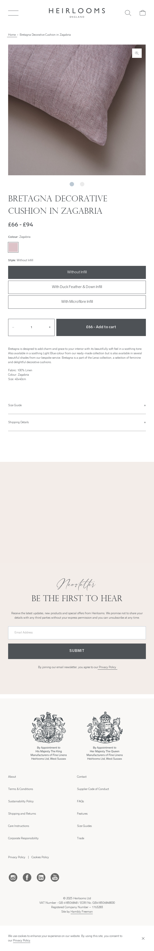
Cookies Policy (40, 857)
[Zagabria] (13, 247)
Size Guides (84, 826)
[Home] (77, 13)
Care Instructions (18, 826)
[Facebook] (27, 877)
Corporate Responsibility (23, 838)
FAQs (80, 801)
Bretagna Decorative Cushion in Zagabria (45, 34)
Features (82, 813)
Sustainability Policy (21, 801)
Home (12, 34)
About (12, 776)
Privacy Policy (107, 667)
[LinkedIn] (41, 877)
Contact (82, 776)
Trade (80, 838)
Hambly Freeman (82, 911)
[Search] (128, 13)
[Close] (142, 938)
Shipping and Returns (22, 813)
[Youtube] (55, 877)
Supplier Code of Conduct (93, 789)
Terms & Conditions (20, 789)
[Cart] (143, 13)
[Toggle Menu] (13, 13)
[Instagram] (13, 877)
